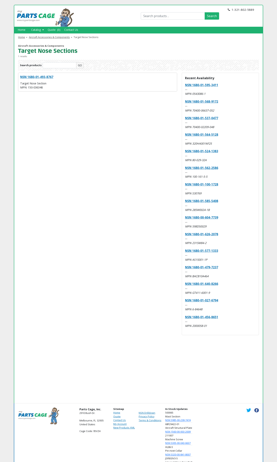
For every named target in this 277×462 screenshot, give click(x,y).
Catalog (37, 30)
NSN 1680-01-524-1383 (201, 151)
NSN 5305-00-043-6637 (178, 443)
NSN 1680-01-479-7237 (201, 267)
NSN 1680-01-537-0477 (201, 118)
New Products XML (124, 427)
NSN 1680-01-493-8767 (36, 77)
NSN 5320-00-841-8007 (178, 454)
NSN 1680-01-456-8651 (201, 317)
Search (212, 16)
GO (80, 65)
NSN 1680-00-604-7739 (201, 217)
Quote (117, 416)
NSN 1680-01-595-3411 (201, 85)
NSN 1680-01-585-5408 (201, 201)
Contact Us (71, 30)
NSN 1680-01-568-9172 (201, 101)
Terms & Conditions (150, 420)
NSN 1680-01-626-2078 (201, 234)
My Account (120, 424)
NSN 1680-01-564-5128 (201, 134)
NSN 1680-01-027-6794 (201, 300)
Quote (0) (54, 30)
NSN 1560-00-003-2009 (178, 431)
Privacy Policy (146, 416)
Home (21, 30)
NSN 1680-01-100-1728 (201, 184)
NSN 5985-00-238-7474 (178, 420)
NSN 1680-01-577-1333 (201, 251)
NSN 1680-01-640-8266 (201, 284)
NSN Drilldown (147, 413)
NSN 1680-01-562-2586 (201, 168)
